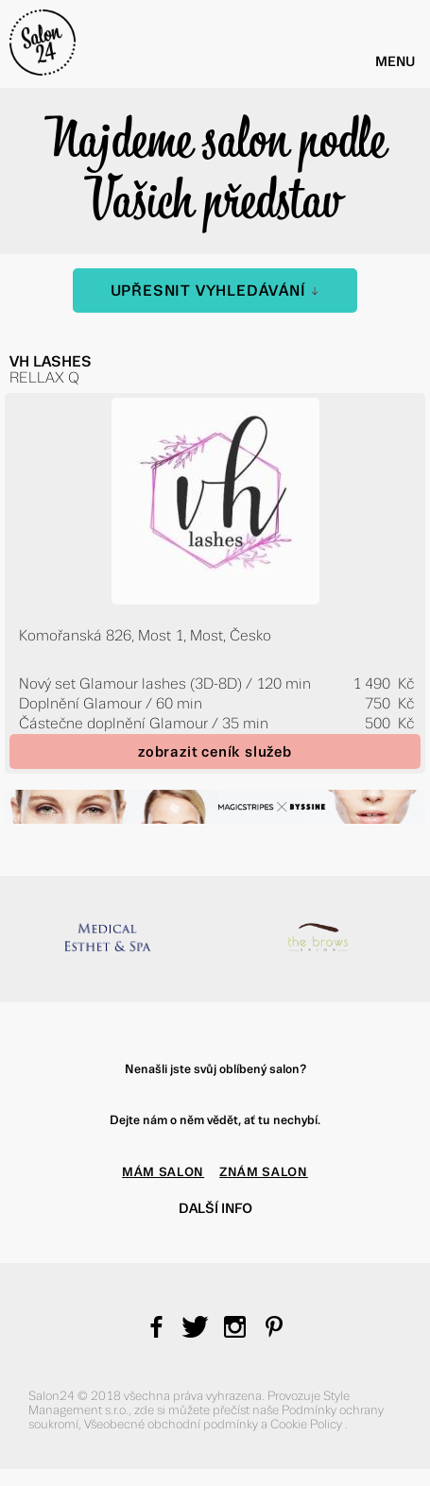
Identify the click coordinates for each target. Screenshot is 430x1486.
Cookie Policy (307, 1424)
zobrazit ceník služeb (215, 751)
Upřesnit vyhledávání (215, 290)
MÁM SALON (163, 1172)
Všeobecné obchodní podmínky (172, 1424)
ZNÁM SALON (263, 1172)
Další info (215, 1208)
